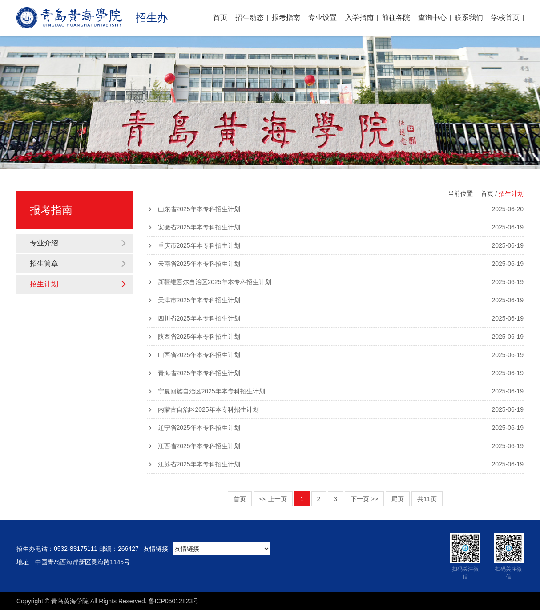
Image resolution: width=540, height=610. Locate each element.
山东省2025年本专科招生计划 (335, 209)
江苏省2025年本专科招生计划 (335, 464)
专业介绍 (78, 243)
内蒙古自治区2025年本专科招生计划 (335, 409)
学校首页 (505, 17)
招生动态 (249, 17)
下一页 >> (364, 498)
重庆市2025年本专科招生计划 (335, 245)
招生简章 (78, 263)
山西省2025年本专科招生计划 (335, 354)
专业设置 (322, 17)
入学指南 (359, 17)
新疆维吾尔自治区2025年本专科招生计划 (335, 281)
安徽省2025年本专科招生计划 (335, 227)
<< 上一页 (273, 498)
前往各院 (396, 17)
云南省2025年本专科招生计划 (335, 263)
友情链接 (155, 548)
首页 (220, 17)
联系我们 (469, 17)
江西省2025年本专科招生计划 (335, 445)
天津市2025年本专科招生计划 (335, 300)
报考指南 (286, 17)
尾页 (397, 498)
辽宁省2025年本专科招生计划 (335, 427)
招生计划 (78, 284)
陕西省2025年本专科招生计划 (335, 336)
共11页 (427, 498)
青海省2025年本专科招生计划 (335, 373)
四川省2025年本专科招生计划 (335, 318)
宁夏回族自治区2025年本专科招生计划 (335, 391)
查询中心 (432, 17)
